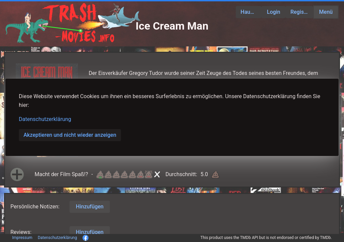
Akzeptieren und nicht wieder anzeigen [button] (70, 135)
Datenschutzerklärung (45, 119)
